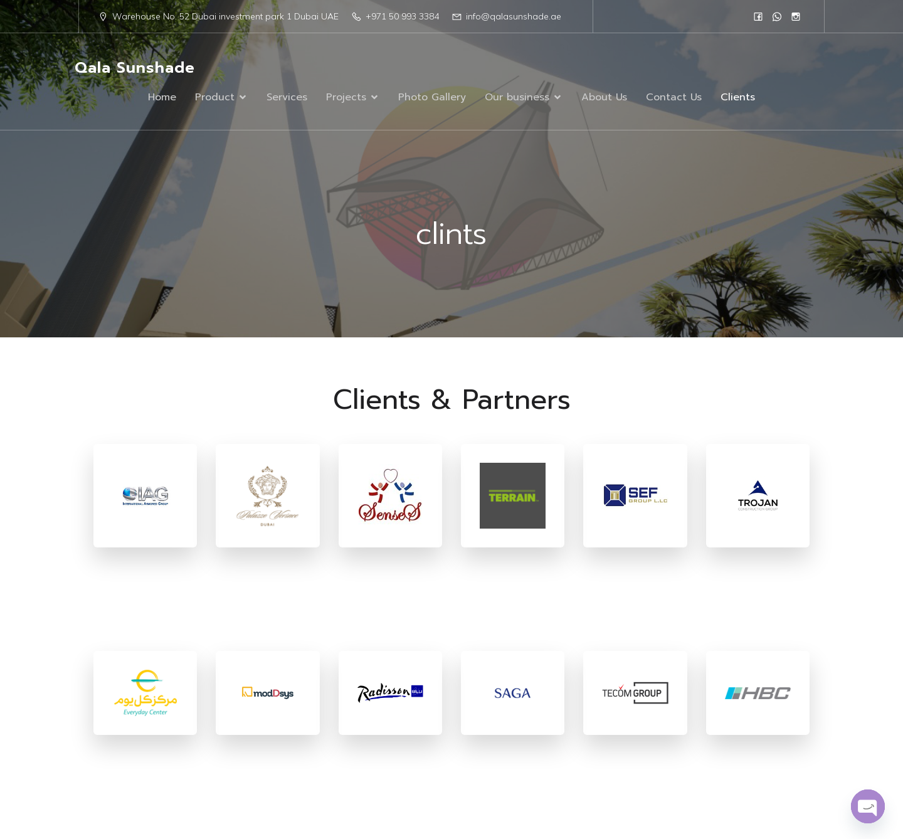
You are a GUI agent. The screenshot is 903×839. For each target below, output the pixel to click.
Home (162, 97)
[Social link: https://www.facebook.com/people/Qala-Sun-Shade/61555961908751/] (758, 16)
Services (287, 97)
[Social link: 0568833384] (777, 16)
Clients (738, 97)
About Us (604, 97)
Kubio (592, 791)
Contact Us (674, 97)
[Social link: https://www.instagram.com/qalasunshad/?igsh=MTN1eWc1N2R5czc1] (795, 16)
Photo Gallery (432, 97)
